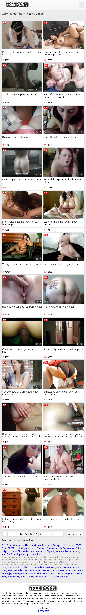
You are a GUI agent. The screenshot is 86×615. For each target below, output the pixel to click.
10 (53, 534)
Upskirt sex (69, 545)
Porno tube (14, 576)
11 (60, 534)
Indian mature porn (45, 570)
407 (71, 534)
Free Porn (7, 545)
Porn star (47, 545)
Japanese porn (24, 554)
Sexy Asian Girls (33, 573)
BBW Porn (13, 548)
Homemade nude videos (42, 567)
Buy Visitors (43, 611)
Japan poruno (60, 576)
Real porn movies (52, 573)
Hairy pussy (8, 567)
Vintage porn (69, 573)
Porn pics (57, 545)
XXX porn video (27, 548)
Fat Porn (11, 554)
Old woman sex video (34, 551)
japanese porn (16, 573)
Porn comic (68, 548)
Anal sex (37, 554)
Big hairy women (55, 551)
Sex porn (29, 570)
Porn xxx (41, 548)
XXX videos (18, 545)
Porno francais (54, 548)
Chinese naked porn (66, 570)
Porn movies (26, 576)
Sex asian (39, 576)
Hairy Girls (17, 551)
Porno (48, 576)
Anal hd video (22, 567)
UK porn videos (33, 545)
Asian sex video (64, 567)
